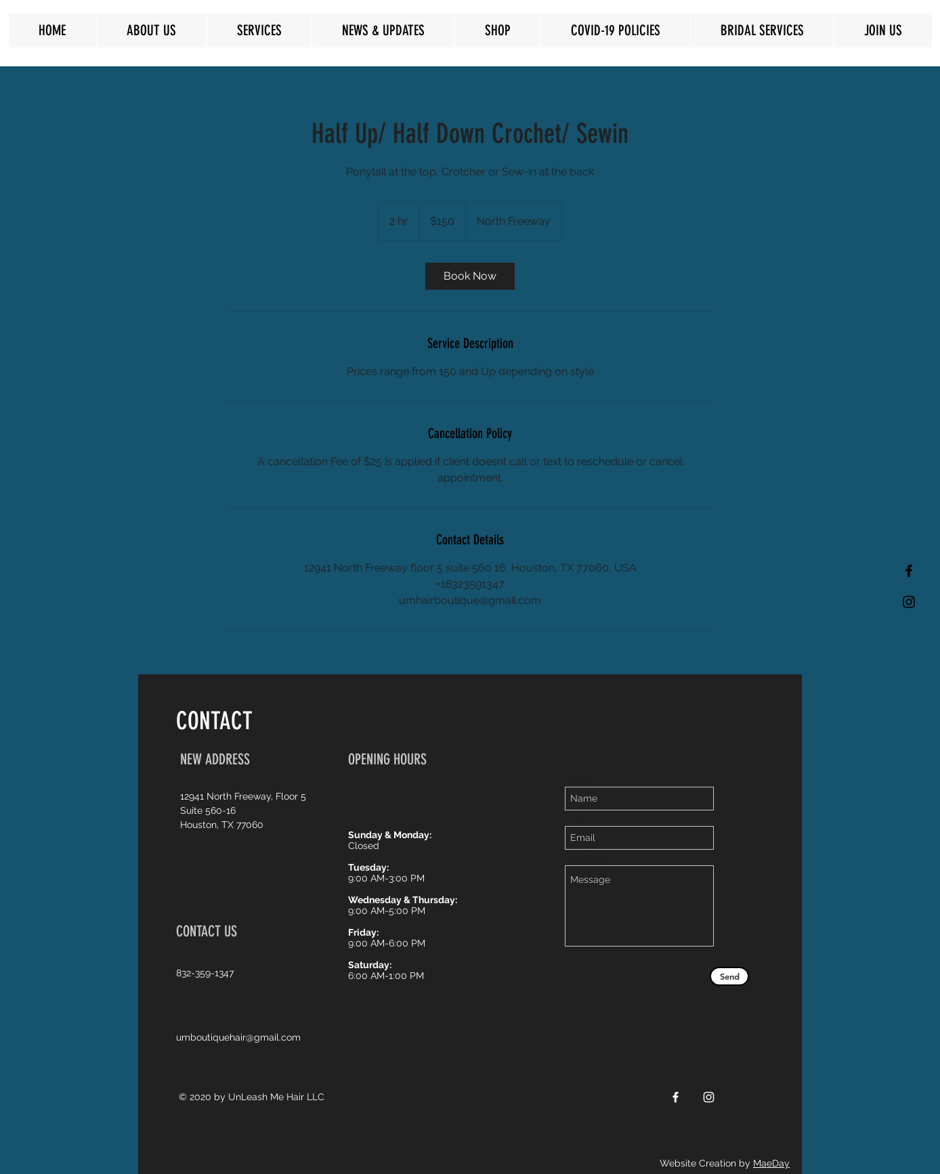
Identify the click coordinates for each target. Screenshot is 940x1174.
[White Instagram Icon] (709, 1097)
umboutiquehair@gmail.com (238, 1037)
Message (585, 857)
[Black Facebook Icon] (909, 571)
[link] (470, 276)
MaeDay (771, 1163)
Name (578, 778)
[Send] (729, 976)
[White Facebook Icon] (675, 1097)
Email (577, 818)
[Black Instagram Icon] (909, 602)
